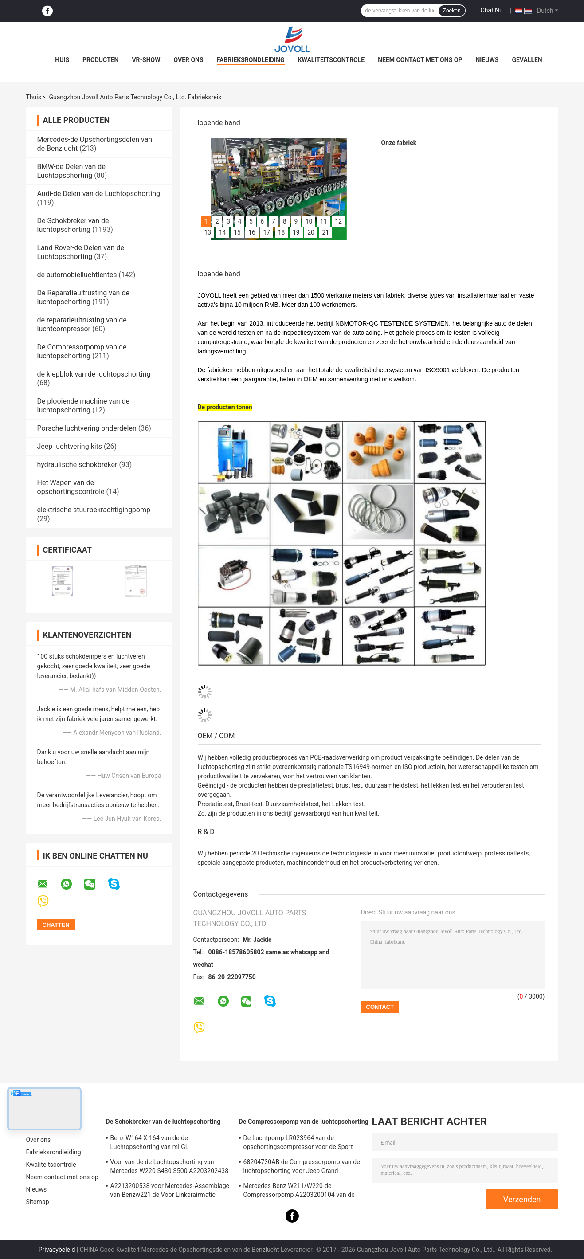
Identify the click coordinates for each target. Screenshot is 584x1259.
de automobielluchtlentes (77, 275)
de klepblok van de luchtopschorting (94, 374)
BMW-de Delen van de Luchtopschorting (71, 171)
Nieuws (486, 59)
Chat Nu (492, 10)
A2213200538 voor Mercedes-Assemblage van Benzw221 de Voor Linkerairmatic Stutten (170, 1191)
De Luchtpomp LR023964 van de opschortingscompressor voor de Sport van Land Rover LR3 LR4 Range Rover (298, 1143)
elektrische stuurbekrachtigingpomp (94, 510)
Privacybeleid (57, 1249)
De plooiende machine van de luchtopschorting (83, 405)
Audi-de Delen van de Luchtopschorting (99, 193)
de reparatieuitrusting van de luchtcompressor (82, 324)
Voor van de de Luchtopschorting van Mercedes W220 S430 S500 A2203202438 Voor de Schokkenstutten (169, 1167)
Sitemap (37, 1201)
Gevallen (527, 59)
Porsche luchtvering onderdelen (87, 428)
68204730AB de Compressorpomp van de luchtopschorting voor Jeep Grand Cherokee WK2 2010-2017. (301, 1167)
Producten (100, 59)
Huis (62, 59)
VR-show (146, 59)
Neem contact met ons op (420, 59)
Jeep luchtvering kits (69, 446)
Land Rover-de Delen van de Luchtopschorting (80, 252)
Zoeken (452, 11)
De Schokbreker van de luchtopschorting (73, 225)
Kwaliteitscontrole (331, 59)
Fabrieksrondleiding (251, 59)
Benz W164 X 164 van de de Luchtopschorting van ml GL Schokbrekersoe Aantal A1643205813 (163, 1143)
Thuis (33, 97)
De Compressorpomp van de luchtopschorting (82, 351)
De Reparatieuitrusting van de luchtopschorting (83, 297)
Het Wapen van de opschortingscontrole (71, 487)
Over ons (189, 59)
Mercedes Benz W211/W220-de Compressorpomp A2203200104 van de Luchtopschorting (299, 1191)
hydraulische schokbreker (77, 464)
